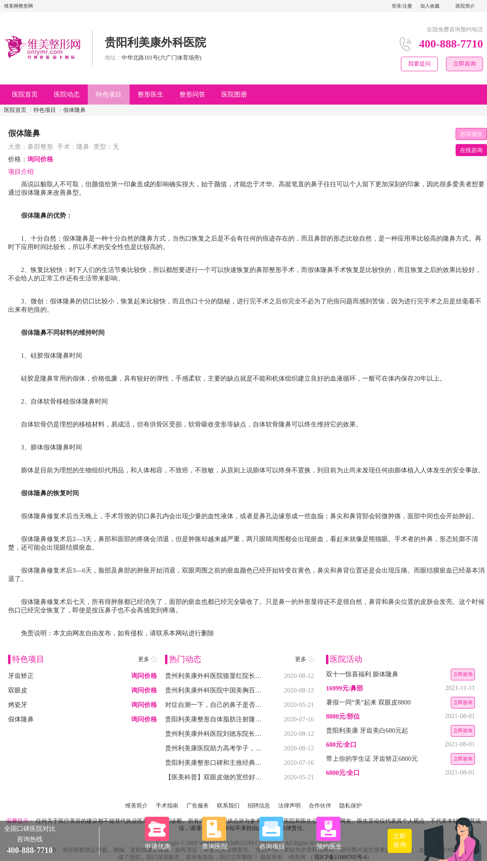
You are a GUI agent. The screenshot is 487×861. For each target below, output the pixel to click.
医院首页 (25, 94)
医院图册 (234, 94)
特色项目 (109, 94)
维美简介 (136, 806)
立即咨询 (464, 64)
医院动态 (67, 94)
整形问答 (192, 94)
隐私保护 (350, 806)
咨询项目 (471, 134)
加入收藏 (430, 6)
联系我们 (228, 806)
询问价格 (40, 159)
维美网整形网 (18, 6)
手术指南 (167, 806)
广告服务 (197, 806)
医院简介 (465, 6)
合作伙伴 (320, 806)
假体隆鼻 (74, 110)
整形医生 (150, 94)
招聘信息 (259, 806)
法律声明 (289, 806)
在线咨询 (471, 150)
